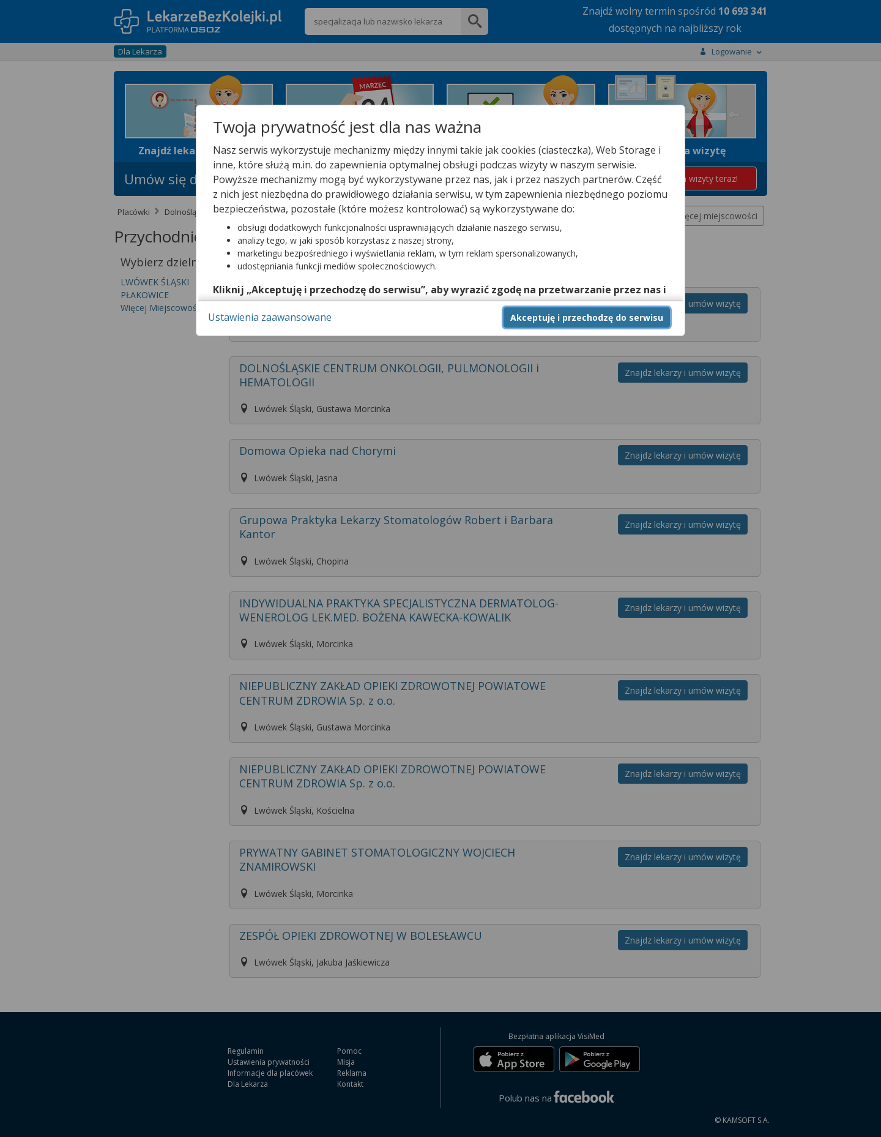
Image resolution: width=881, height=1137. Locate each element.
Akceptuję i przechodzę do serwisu (586, 317)
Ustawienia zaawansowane (270, 317)
